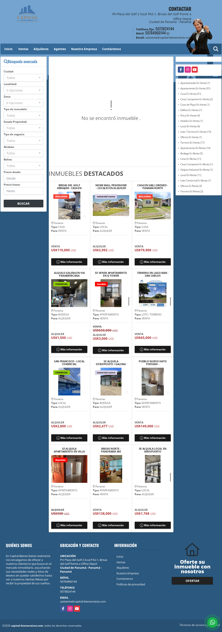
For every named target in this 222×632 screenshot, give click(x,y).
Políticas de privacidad (130, 584)
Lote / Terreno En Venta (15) (195, 132)
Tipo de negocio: (14, 134)
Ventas (23, 49)
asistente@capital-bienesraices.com (83, 601)
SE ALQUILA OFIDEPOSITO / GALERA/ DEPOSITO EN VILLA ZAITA (111, 363)
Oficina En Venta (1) (191, 137)
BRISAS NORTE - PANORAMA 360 (111, 450)
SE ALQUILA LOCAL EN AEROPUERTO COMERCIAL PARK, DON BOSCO (152, 450)
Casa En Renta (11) (190, 159)
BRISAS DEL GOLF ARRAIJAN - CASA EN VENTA (69, 186)
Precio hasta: (12, 184)
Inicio (8, 49)
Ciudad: (9, 71)
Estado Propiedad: (15, 122)
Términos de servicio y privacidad (200, 625)
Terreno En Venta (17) (192, 142)
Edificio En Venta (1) (191, 110)
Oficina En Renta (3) (191, 186)
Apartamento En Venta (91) (195, 88)
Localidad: (10, 84)
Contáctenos (111, 49)
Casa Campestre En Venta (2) (196, 99)
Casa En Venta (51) (190, 94)
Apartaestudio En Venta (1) (195, 83)
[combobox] (23, 78)
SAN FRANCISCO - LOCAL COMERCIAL (69, 363)
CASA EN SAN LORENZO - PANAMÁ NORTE (152, 186)
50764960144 (155, 33)
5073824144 (164, 28)
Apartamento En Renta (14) (195, 148)
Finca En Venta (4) (190, 115)
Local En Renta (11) (190, 175)
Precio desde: (12, 172)
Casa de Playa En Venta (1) (195, 104)
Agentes (60, 49)
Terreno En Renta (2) (191, 191)
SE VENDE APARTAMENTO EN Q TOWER (111, 274)
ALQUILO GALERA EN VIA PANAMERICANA (69, 274)
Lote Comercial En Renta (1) (195, 180)
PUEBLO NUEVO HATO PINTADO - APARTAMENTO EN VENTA (152, 363)
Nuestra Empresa (84, 49)
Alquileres (41, 49)
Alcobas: (9, 147)
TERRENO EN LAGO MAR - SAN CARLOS (152, 274)
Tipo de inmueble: (15, 109)
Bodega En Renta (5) (191, 153)
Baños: (8, 159)
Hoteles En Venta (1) (191, 121)
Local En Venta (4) (190, 126)
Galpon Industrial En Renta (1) (196, 169)
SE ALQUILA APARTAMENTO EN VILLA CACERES (69, 450)
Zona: (7, 96)
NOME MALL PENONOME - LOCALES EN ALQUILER (111, 186)
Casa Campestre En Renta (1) (196, 164)
